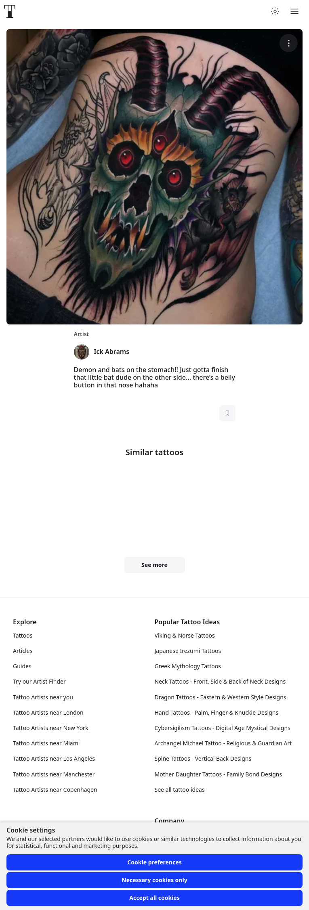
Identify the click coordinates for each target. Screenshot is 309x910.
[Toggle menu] (294, 11)
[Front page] (9, 11)
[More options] (289, 43)
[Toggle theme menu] (275, 11)
